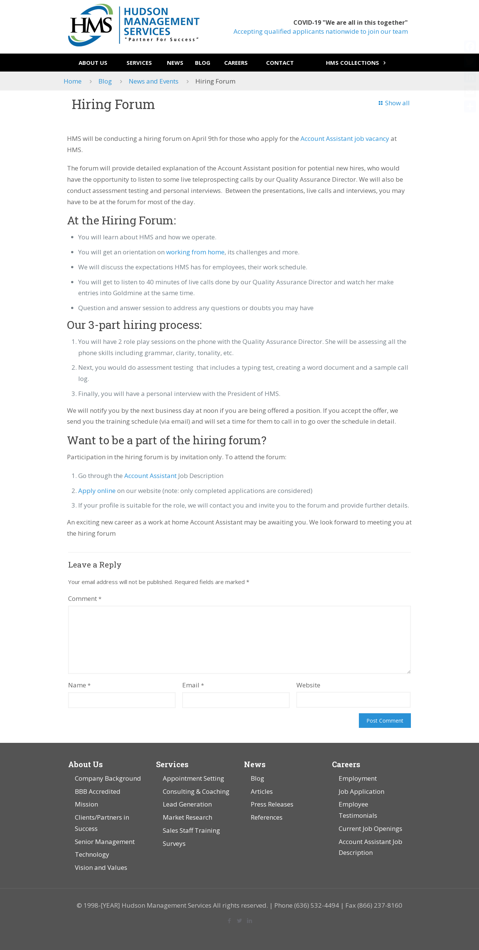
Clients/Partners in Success (102, 823)
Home (73, 81)
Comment (84, 598)
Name (79, 685)
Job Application (361, 791)
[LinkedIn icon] (250, 920)
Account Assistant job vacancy (344, 138)
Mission (86, 804)
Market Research (187, 817)
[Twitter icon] (240, 920)
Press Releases (272, 804)
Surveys (174, 843)
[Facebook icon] (230, 920)
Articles (262, 791)
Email (193, 685)
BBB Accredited (97, 791)
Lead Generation (187, 804)
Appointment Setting (193, 778)
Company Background (108, 778)
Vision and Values (101, 867)
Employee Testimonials (358, 810)
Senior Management (105, 841)
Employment (358, 778)
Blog (105, 81)
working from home (195, 252)
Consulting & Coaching (196, 791)
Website (308, 685)
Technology (92, 854)
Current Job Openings (370, 828)
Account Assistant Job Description (370, 847)
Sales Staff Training (191, 830)
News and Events (154, 81)
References (267, 817)
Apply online (97, 490)
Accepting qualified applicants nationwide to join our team (321, 31)
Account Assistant (150, 475)
